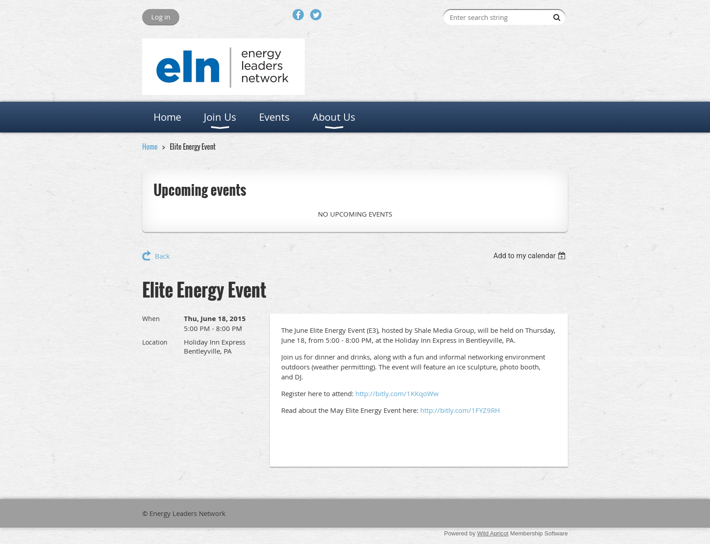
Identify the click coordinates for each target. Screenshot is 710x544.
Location (155, 342)
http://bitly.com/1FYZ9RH (460, 410)
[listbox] (530, 255)
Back (162, 255)
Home (150, 146)
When (151, 318)
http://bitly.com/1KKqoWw (397, 393)
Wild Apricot (493, 533)
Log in (160, 16)
